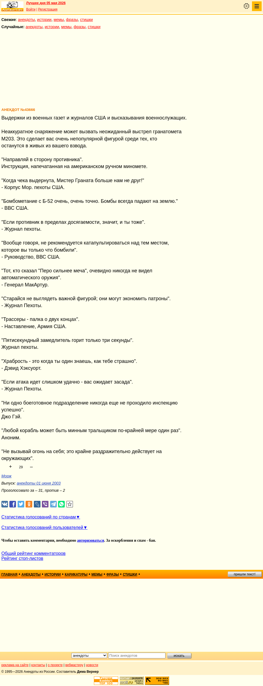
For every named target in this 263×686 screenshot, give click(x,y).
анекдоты (26, 19)
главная (9, 574)
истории (44, 19)
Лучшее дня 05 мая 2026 (46, 3)
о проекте (55, 665)
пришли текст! (245, 574)
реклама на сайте (15, 665)
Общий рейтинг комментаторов (33, 553)
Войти (31, 9)
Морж (6, 476)
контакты (38, 665)
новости (92, 665)
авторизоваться (90, 540)
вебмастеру (74, 665)
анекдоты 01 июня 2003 (39, 483)
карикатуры (76, 574)
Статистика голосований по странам (38, 517)
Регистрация (47, 9)
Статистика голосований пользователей (42, 527)
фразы (72, 19)
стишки (86, 19)
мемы (59, 19)
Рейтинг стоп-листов (22, 558)
